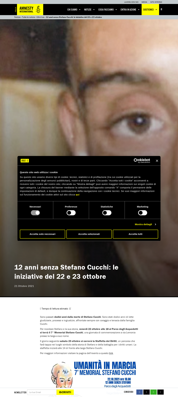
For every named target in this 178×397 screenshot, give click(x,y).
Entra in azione (130, 9)
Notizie (89, 9)
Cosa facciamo (107, 9)
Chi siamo (74, 9)
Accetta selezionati (89, 234)
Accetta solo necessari (42, 234)
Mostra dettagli (143, 224)
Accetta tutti (135, 234)
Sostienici (150, 9)
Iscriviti (65, 392)
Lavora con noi (131, 2)
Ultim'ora (40, 17)
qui (77, 194)
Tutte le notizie (28, 17)
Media (144, 2)
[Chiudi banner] (157, 161)
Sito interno (156, 2)
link (111, 353)
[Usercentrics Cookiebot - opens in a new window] (136, 160)
